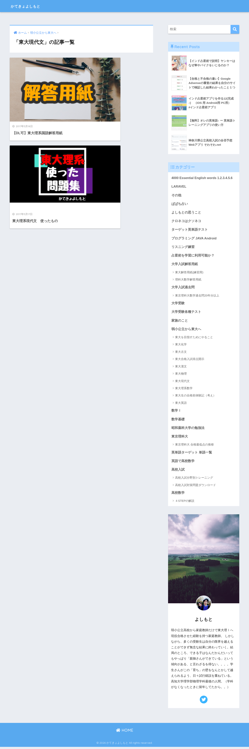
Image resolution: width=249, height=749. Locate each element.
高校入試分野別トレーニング (194, 479)
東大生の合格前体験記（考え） (195, 397)
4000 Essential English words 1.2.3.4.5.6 (202, 178)
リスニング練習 (183, 248)
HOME (124, 732)
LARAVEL (179, 187)
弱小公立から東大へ (186, 330)
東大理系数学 (184, 389)
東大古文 (181, 353)
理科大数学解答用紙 (188, 280)
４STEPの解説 (184, 503)
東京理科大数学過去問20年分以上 (197, 296)
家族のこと (179, 322)
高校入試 (178, 472)
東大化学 (181, 346)
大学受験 (178, 304)
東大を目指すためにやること (194, 338)
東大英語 (181, 404)
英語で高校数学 (183, 463)
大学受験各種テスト (186, 313)
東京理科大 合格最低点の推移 (194, 446)
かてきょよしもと (30, 6)
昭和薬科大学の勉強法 (187, 429)
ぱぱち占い (179, 204)
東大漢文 (181, 367)
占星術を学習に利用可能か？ (192, 256)
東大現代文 (182, 382)
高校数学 (178, 495)
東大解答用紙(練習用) (189, 273)
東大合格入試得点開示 (189, 360)
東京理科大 (179, 438)
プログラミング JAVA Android (194, 239)
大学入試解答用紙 (184, 265)
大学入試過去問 (183, 288)
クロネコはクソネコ (186, 221)
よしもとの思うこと (186, 213)
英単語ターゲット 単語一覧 (191, 454)
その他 (176, 195)
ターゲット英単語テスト (189, 230)
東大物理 (181, 375)
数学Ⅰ (176, 412)
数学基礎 (178, 421)
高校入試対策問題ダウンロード (195, 487)
